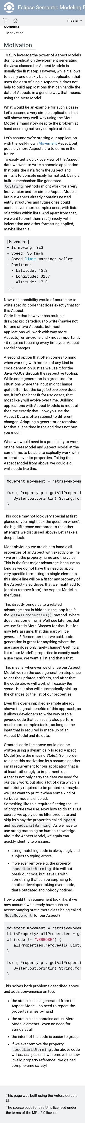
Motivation (15, 33)
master (72, 20)
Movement (48, 143)
